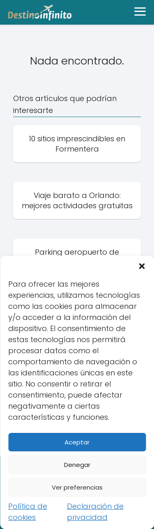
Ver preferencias (77, 487)
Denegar (77, 464)
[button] (142, 266)
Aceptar (77, 442)
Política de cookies (27, 511)
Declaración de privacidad (95, 511)
